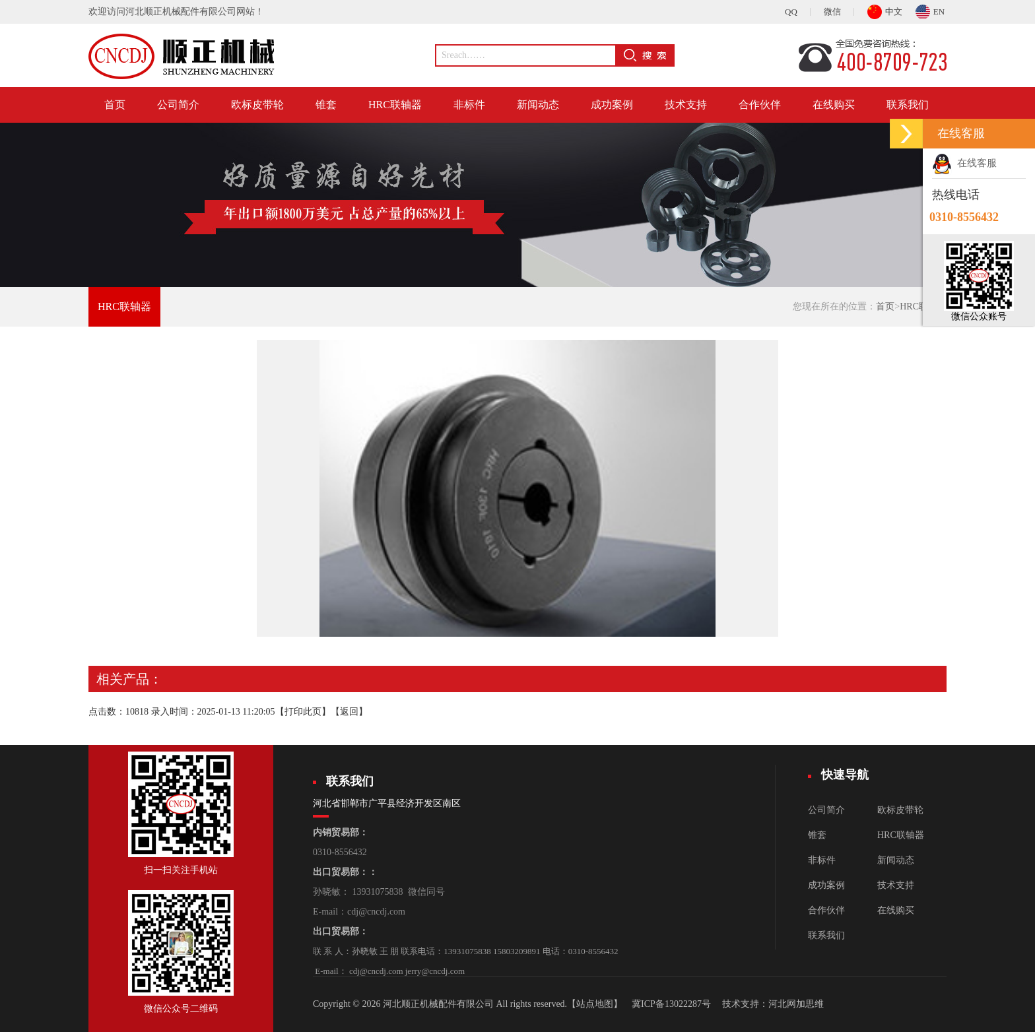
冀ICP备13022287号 (671, 1004)
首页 (114, 104)
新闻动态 (538, 104)
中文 (884, 9)
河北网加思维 (796, 1004)
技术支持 (686, 104)
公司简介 (178, 104)
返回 (349, 712)
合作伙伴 (760, 104)
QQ (791, 11)
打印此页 (302, 712)
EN (930, 9)
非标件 (469, 104)
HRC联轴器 (395, 104)
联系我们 (907, 104)
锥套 (326, 104)
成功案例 (612, 104)
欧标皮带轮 (257, 104)
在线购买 (834, 104)
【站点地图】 (594, 1004)
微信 (832, 11)
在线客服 (964, 163)
